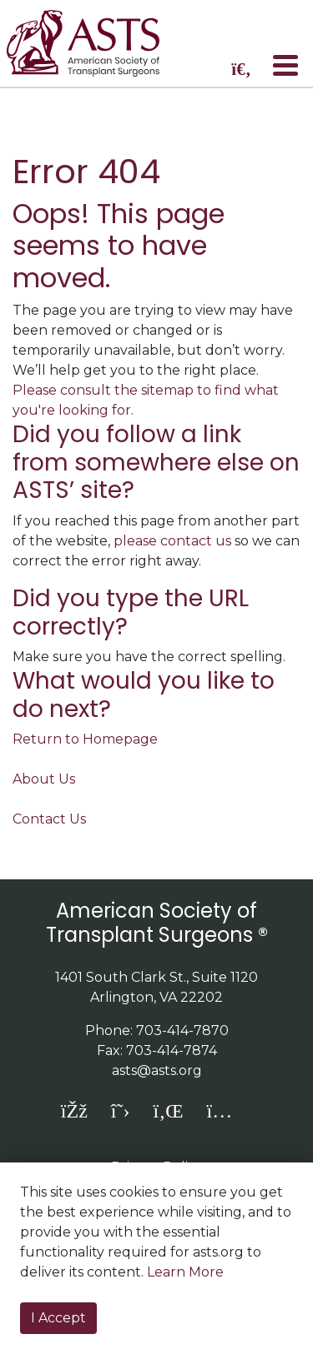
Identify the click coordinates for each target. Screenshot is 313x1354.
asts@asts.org (157, 1070)
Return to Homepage (85, 739)
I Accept (58, 1318)
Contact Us (49, 819)
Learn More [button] (185, 1272)
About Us (44, 779)
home (94, 43)
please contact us (172, 541)
